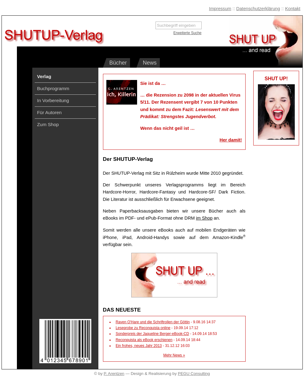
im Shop (204, 218)
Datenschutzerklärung (258, 8)
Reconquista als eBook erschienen (144, 340)
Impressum (220, 8)
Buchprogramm (53, 88)
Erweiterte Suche (187, 33)
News (150, 63)
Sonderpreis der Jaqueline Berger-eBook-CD (152, 334)
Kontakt (292, 8)
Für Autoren (49, 112)
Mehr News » (174, 355)
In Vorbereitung (53, 100)
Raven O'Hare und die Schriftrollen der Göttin (153, 322)
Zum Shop (48, 124)
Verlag (44, 76)
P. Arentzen (114, 373)
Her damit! (230, 139)
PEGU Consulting (194, 373)
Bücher (118, 63)
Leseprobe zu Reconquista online (143, 328)
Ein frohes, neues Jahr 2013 (139, 346)
